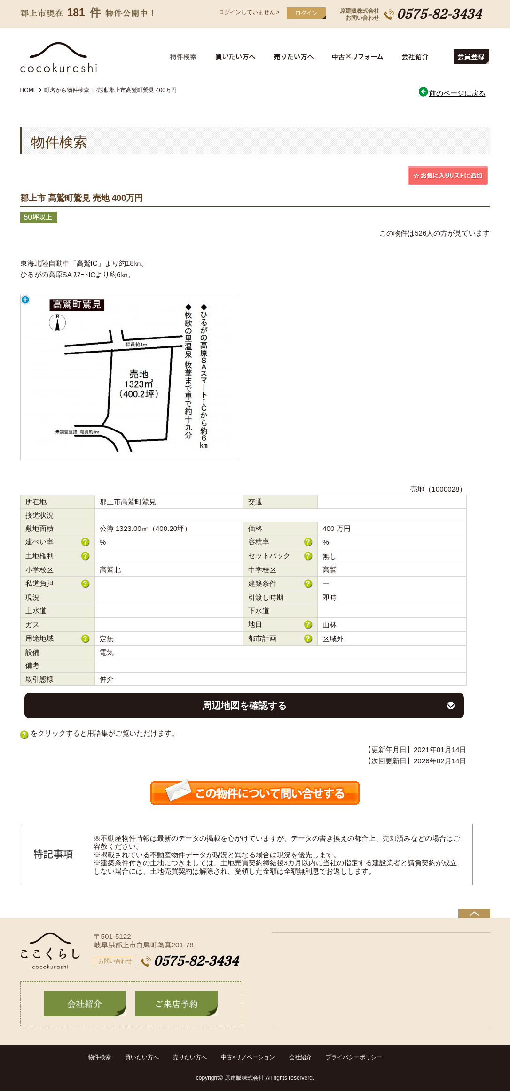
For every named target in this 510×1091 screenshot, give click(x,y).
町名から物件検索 (66, 90)
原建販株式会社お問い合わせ (359, 14)
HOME (28, 90)
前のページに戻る (451, 93)
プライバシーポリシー (354, 1057)
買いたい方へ (237, 57)
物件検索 (189, 57)
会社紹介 (423, 57)
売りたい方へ (296, 57)
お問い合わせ (115, 961)
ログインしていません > (249, 12)
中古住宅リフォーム (359, 57)
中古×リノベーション (248, 1057)
